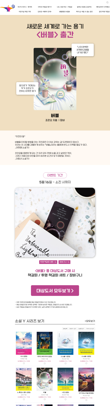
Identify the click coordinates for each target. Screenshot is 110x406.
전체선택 (65, 328)
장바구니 (63, 262)
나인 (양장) (65, 392)
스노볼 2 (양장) (86, 356)
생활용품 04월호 (64, 12)
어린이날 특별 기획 (25, 12)
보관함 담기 (81, 328)
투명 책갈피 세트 (47, 262)
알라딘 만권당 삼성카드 (84, 7)
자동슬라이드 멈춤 (75, 255)
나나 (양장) (23, 356)
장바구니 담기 (73, 328)
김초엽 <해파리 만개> (45, 12)
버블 (44, 392)
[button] (34, 255)
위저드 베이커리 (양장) (44, 356)
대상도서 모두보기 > (55, 291)
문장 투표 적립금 (104, 12)
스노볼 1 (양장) (65, 356)
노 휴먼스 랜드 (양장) (23, 392)
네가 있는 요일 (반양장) (86, 393)
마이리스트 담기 (90, 328)
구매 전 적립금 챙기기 (45, 7)
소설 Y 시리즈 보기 (55, 321)
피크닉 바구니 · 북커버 (25, 7)
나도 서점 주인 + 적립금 (64, 7)
